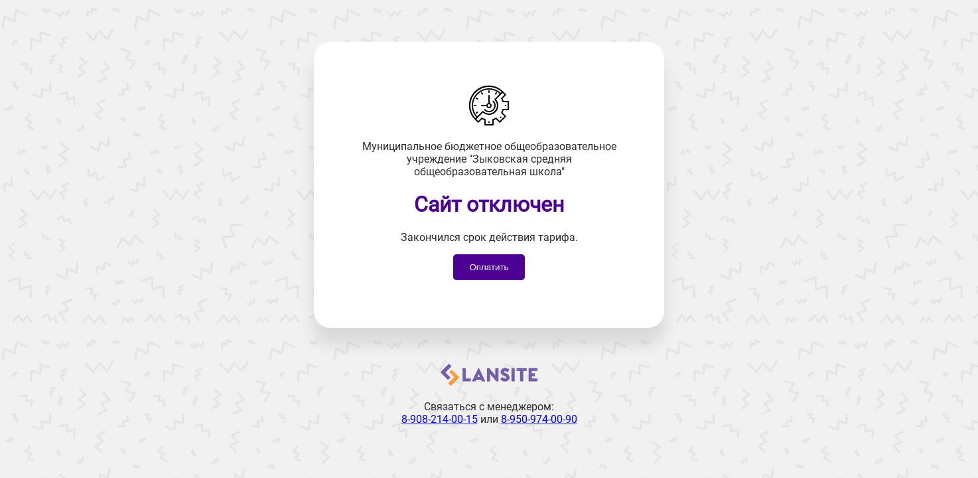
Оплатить (488, 267)
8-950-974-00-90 (539, 419)
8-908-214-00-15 (439, 419)
